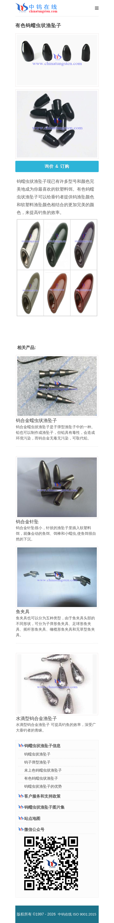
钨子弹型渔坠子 (37, 762)
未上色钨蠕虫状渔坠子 (43, 770)
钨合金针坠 (27, 521)
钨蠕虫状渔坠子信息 (39, 745)
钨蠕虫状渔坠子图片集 (41, 807)
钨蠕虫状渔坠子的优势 (43, 786)
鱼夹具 (23, 611)
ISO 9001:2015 (84, 914)
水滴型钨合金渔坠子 (36, 718)
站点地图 (29, 818)
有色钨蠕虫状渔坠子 (41, 778)
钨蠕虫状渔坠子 (37, 754)
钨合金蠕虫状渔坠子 (36, 420)
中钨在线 (65, 914)
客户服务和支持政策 (39, 796)
